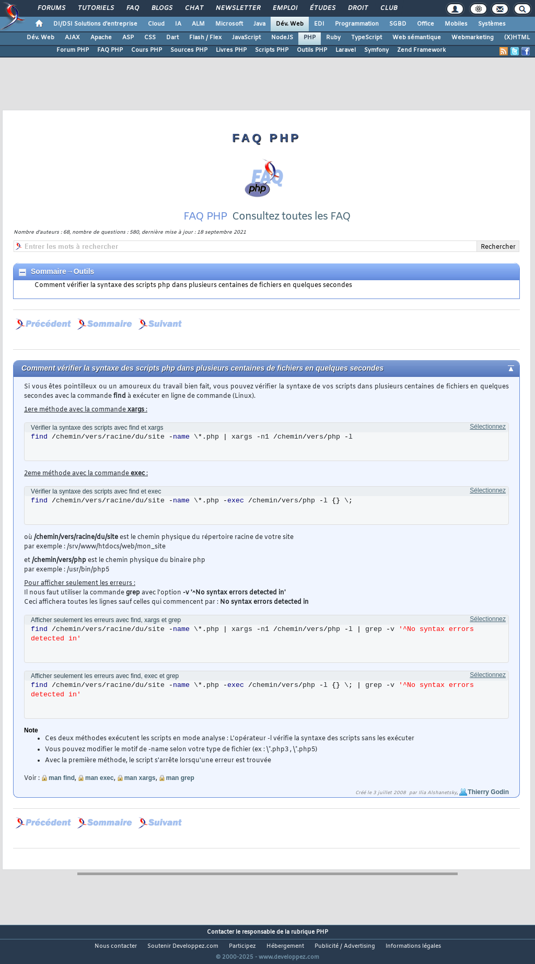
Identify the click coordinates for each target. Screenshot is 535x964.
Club (388, 8)
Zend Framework (421, 50)
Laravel (345, 50)
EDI (319, 24)
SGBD (397, 24)
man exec (99, 791)
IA (178, 24)
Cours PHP (146, 50)
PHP (310, 37)
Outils (84, 284)
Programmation (357, 24)
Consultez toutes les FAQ (291, 230)
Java (259, 24)
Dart (172, 37)
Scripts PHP (271, 50)
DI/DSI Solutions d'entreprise (95, 24)
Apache (101, 37)
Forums (51, 8)
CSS (150, 37)
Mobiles (456, 24)
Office (425, 24)
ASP (128, 37)
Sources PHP (188, 50)
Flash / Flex (205, 37)
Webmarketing (472, 37)
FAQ (132, 8)
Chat (193, 8)
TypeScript (366, 37)
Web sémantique (416, 37)
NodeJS (282, 37)
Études (322, 8)
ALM (198, 24)
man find (62, 791)
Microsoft (229, 24)
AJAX (72, 37)
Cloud (156, 24)
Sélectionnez (488, 439)
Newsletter (237, 8)
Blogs (161, 8)
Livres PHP (231, 50)
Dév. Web (290, 24)
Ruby (333, 37)
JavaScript (246, 37)
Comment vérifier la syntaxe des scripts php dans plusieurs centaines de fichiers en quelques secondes (193, 298)
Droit (357, 8)
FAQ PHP (110, 50)
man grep (180, 791)
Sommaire (48, 284)
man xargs (140, 791)
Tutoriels (95, 8)
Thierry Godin (488, 805)
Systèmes (492, 24)
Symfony (376, 50)
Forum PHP (72, 50)
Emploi (284, 8)
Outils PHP (312, 50)
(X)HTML (517, 37)
